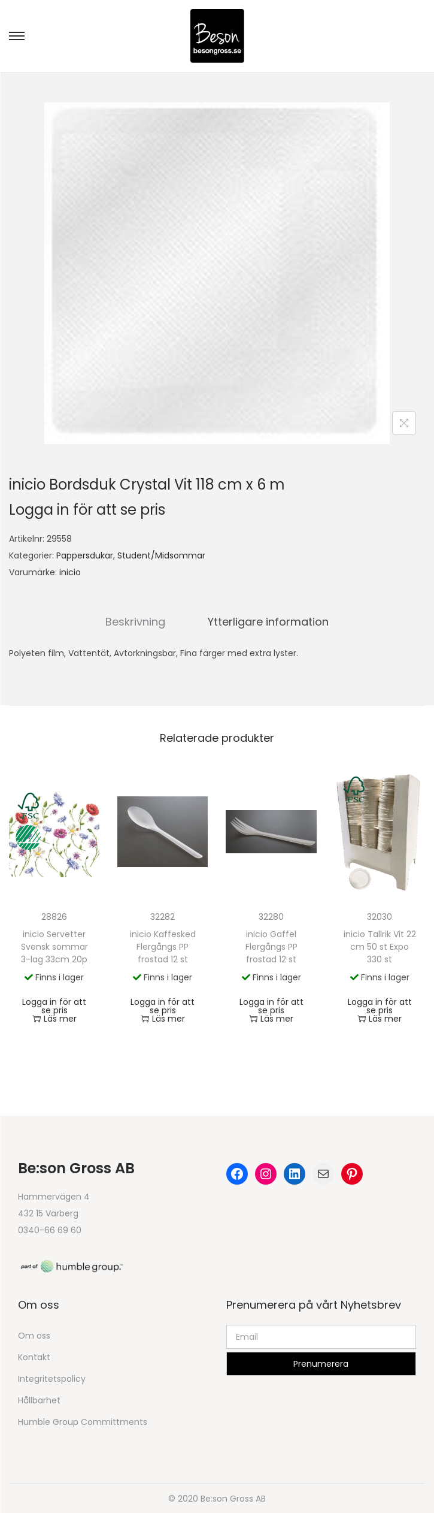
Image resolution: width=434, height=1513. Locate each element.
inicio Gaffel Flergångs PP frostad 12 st (271, 946)
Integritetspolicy (52, 1378)
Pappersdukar (84, 555)
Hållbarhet (39, 1400)
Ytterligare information (266, 621)
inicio (70, 572)
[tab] (138, 621)
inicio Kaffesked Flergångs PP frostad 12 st (163, 946)
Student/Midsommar (161, 555)
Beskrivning (138, 621)
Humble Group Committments (82, 1421)
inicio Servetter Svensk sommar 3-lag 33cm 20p (54, 946)
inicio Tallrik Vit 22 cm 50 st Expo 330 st (380, 946)
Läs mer (54, 1018)
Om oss (34, 1335)
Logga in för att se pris (87, 510)
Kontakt (34, 1357)
